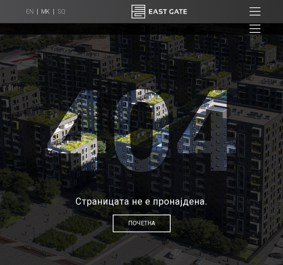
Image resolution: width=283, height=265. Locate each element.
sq (61, 11)
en (30, 11)
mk (45, 11)
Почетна (141, 223)
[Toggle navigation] (255, 11)
